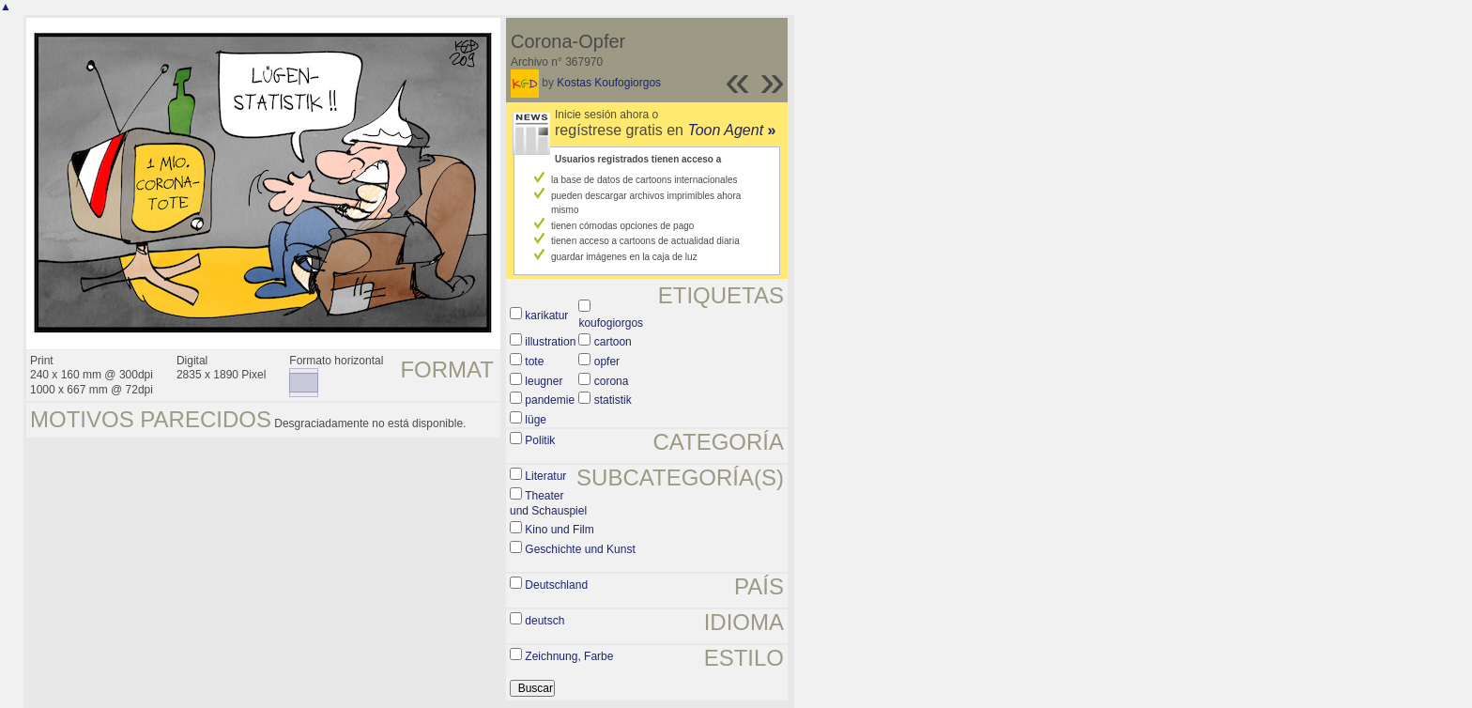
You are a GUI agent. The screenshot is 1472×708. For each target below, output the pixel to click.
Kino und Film (559, 529)
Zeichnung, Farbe (569, 656)
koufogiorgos (610, 323)
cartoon (613, 341)
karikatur (546, 315)
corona (611, 381)
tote (534, 361)
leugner (543, 381)
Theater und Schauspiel (548, 503)
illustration (550, 341)
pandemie (550, 400)
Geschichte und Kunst (580, 549)
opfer (607, 361)
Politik (540, 440)
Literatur (545, 476)
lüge (535, 419)
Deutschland (556, 585)
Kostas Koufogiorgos (609, 82)
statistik (613, 400)
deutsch (544, 620)
